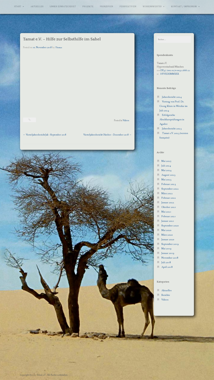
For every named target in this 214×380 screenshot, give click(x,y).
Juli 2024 (166, 165)
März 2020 (167, 235)
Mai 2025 (166, 161)
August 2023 (168, 175)
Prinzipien (106, 6)
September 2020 (170, 225)
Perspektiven (127, 6)
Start (17, 6)
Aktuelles (36, 6)
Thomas (58, 47)
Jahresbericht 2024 (172, 97)
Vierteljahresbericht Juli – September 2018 (44, 134)
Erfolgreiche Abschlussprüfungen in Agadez (171, 119)
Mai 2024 (166, 170)
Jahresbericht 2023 (172, 128)
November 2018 (169, 258)
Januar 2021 (167, 221)
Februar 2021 (168, 216)
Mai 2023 (166, 179)
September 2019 (170, 244)
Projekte (87, 6)
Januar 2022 (167, 202)
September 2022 (170, 189)
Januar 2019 (167, 253)
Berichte (165, 295)
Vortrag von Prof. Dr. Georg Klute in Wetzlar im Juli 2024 (173, 106)
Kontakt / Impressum (184, 6)
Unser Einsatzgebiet (63, 6)
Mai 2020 (166, 230)
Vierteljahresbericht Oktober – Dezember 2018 (107, 134)
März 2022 (167, 193)
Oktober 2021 (168, 207)
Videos (126, 120)
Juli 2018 (166, 262)
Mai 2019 (166, 248)
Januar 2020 (167, 239)
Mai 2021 (166, 212)
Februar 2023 (168, 184)
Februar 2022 (168, 198)
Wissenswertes (152, 6)
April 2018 (167, 267)
